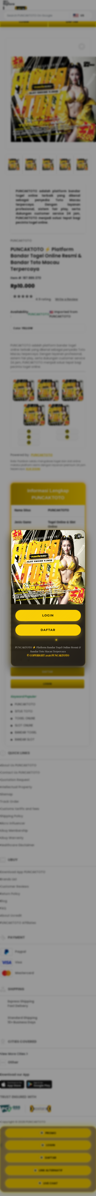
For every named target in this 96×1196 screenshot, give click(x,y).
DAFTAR (48, 630)
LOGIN (48, 615)
